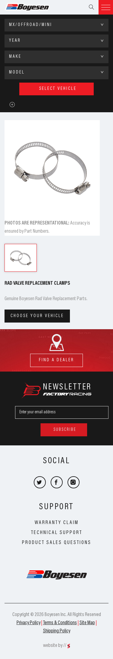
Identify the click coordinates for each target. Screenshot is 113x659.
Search (91, 7)
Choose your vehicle (37, 316)
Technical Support (56, 532)
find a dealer (56, 358)
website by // (54, 645)
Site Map (87, 623)
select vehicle (58, 89)
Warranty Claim (57, 522)
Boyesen (35, 7)
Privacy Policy (28, 623)
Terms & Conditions (60, 623)
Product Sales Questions (56, 542)
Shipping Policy (56, 631)
